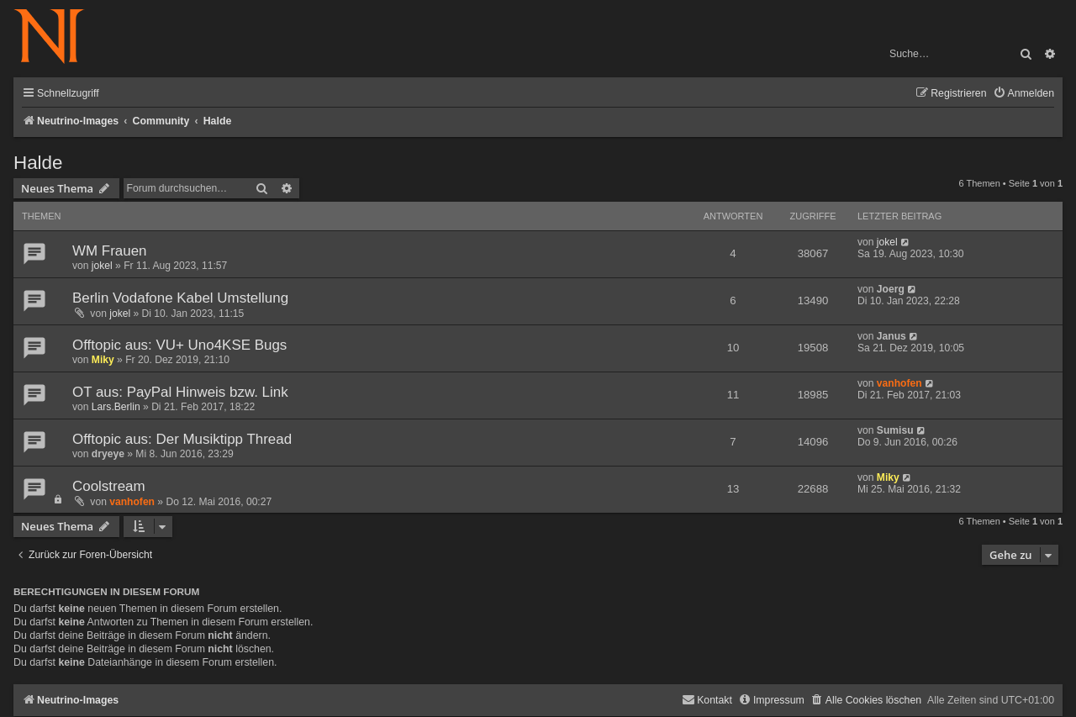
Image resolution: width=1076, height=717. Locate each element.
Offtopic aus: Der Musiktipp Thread (182, 439)
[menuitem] (1023, 93)
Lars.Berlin (116, 407)
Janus (891, 336)
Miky (103, 360)
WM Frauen (109, 251)
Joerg (891, 289)
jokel (102, 266)
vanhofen (899, 383)
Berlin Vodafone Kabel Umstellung (180, 298)
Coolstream (108, 486)
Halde (38, 162)
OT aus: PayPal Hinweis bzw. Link (180, 392)
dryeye (108, 454)
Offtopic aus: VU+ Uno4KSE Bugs (179, 345)
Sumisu (895, 430)
